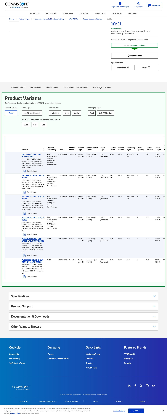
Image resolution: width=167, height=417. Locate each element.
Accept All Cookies (136, 411)
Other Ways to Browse (101, 89)
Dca (43, 124)
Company (133, 13)
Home (11, 19)
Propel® (128, 363)
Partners (117, 13)
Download (123, 67)
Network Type (24, 19)
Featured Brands (135, 347)
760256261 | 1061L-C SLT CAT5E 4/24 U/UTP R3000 (33, 240)
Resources (100, 13)
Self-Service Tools (17, 363)
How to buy (14, 358)
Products (34, 13)
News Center (91, 368)
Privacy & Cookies (71, 401)
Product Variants (18, 89)
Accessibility (24, 401)
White (76, 113)
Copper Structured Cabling (92, 19)
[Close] (163, 410)
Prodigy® (128, 358)
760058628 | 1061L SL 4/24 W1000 (33, 197)
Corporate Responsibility (58, 358)
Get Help (15, 347)
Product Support (52, 89)
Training (89, 363)
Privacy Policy (15, 413)
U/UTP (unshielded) (32, 113)
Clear (11, 113)
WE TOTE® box (105, 113)
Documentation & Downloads (75, 89)
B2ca (26, 124)
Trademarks (119, 401)
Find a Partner (134, 55)
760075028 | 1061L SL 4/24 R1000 (33, 219)
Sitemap (143, 401)
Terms (95, 401)
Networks (51, 13)
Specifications (35, 89)
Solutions (68, 13)
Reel (92, 113)
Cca (34, 124)
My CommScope (93, 354)
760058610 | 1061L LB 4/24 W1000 (33, 176)
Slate (66, 113)
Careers (51, 354)
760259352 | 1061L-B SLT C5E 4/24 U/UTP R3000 (32, 261)
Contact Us (14, 354)
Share (146, 67)
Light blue (55, 113)
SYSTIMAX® (73, 19)
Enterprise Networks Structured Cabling (49, 19)
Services (84, 13)
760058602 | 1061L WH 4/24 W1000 (31, 155)
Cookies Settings (119, 411)
